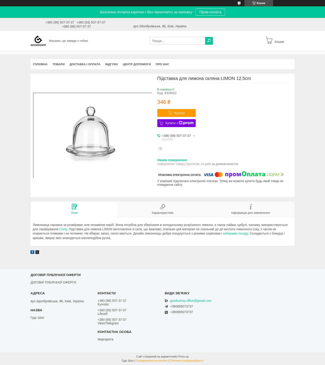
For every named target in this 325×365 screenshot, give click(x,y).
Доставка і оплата (85, 64)
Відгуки (111, 64)
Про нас (162, 64)
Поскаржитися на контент (152, 360)
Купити (179, 113)
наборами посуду (235, 233)
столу (63, 229)
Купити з (179, 123)
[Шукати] (209, 41)
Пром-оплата (210, 12)
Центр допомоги (137, 64)
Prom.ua (184, 356)
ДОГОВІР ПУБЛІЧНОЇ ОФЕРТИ (53, 282)
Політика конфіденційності (186, 360)
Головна (40, 64)
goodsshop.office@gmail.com (191, 300)
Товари (58, 64)
